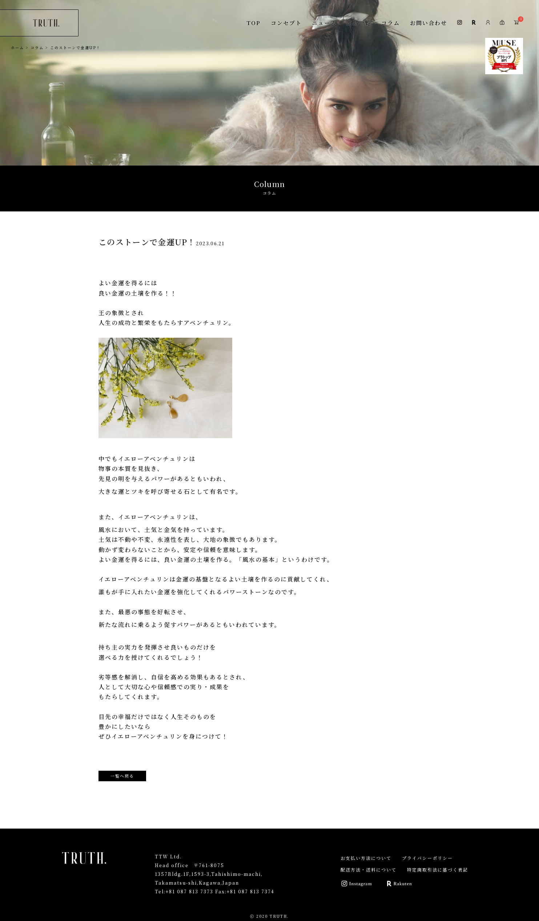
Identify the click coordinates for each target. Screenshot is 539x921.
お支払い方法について (366, 858)
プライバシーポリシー (427, 858)
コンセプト (286, 23)
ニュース (324, 23)
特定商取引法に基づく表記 (437, 869)
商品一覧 (358, 23)
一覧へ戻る (122, 776)
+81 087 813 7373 (189, 891)
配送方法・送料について (369, 869)
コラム (390, 23)
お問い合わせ (428, 23)
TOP (253, 23)
